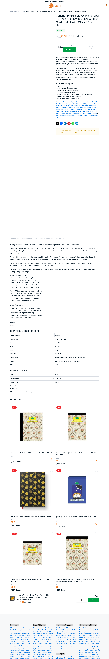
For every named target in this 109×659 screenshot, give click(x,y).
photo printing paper (78, 115)
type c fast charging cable (64, 632)
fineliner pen (26, 649)
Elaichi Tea (49, 641)
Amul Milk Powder (47, 652)
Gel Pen (12, 652)
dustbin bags (89, 650)
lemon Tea (42, 641)
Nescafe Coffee (43, 643)
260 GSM (94, 102)
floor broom (89, 630)
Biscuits (50, 654)
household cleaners (92, 639)
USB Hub (64, 630)
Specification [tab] (27, 239)
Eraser (25, 647)
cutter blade (18, 637)
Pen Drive (67, 639)
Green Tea (45, 639)
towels (81, 658)
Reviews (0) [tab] (60, 239)
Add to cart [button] (51, 459)
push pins (22, 635)
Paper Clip (17, 633)
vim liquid (93, 641)
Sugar (34, 650)
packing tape (64, 657)
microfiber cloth (94, 656)
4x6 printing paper (84, 105)
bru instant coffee (47, 647)
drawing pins (25, 633)
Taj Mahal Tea (37, 649)
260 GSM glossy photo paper (64, 104)
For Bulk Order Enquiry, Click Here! (54, 1)
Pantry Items (36, 628)
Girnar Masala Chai (42, 635)
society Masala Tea (38, 630)
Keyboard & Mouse (69, 643)
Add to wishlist (91, 47)
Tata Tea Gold (41, 632)
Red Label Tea (37, 647)
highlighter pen (24, 658)
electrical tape (25, 639)
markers (19, 652)
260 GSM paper (77, 104)
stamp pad (26, 637)
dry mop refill (88, 633)
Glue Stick (13, 630)
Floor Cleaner (83, 645)
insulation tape (14, 641)
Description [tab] (14, 239)
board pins (13, 635)
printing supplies (89, 115)
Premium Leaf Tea (42, 633)
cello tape (72, 657)
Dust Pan (96, 633)
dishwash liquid (83, 641)
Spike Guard (71, 635)
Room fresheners (84, 628)
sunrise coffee (48, 649)
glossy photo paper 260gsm (88, 107)
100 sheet (88, 102)
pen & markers (21, 643)
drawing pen (15, 650)
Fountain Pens (25, 650)
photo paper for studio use (63, 115)
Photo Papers (71, 102)
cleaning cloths (83, 656)
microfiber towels (89, 658)
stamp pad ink (15, 639)
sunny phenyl (89, 647)
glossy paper (63, 107)
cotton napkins (84, 654)
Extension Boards (61, 635)
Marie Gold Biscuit (38, 656)
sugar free (49, 650)
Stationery (16, 11)
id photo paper (79, 109)
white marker (21, 656)
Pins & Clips (21, 632)
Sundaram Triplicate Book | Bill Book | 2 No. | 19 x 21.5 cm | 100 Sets (32, 453)
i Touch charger (69, 633)
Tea (43, 628)
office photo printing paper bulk (69, 113)
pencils (12, 647)
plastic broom (88, 632)
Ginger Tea (44, 637)
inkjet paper (87, 109)
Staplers (21, 630)
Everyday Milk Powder (39, 654)
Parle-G (42, 658)
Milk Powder (36, 652)
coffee (35, 643)
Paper (22, 11)
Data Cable (72, 630)
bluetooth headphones (63, 637)
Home (11, 11)
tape (23, 641)
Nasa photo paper (80, 111)
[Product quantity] (68, 45)
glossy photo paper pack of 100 (65, 109)
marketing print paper (68, 111)
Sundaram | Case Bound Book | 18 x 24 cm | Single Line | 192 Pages (31, 516)
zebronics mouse (61, 645)
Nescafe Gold (42, 645)
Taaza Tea (49, 645)
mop (95, 632)
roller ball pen (18, 649)
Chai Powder (48, 628)
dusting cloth (94, 654)
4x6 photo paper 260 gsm (71, 105)
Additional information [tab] (44, 239)
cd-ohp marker (20, 654)
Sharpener (18, 647)
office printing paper (84, 113)
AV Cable (69, 628)
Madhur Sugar (42, 650)
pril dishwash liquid (93, 643)
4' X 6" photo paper (88, 104)
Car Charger (60, 628)
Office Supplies (14, 628)
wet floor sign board (91, 652)
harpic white (89, 649)
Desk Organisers (24, 628)
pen (28, 645)
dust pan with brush (85, 635)
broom (93, 628)
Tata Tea (47, 630)
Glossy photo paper (73, 107)
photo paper (93, 113)
